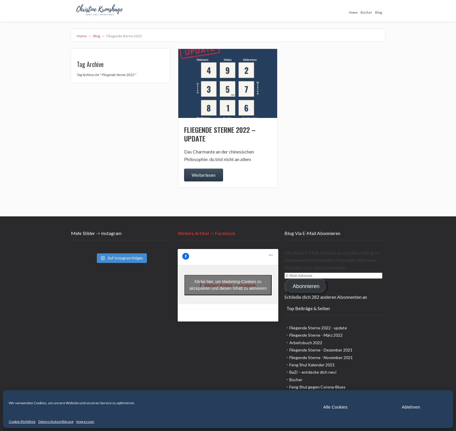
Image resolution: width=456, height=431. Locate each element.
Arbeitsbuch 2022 (305, 342)
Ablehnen (411, 406)
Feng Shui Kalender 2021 (312, 364)
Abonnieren (306, 286)
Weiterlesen (203, 175)
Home (353, 12)
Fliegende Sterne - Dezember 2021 (320, 349)
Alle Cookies (335, 406)
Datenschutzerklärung (55, 421)
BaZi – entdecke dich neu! (313, 372)
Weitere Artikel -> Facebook (206, 233)
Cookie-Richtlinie (22, 421)
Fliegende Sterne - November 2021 (321, 357)
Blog (378, 12)
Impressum (85, 421)
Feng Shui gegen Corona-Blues (317, 386)
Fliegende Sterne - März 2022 (316, 335)
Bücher (366, 12)
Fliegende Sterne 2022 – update (220, 134)
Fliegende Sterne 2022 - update (318, 327)
